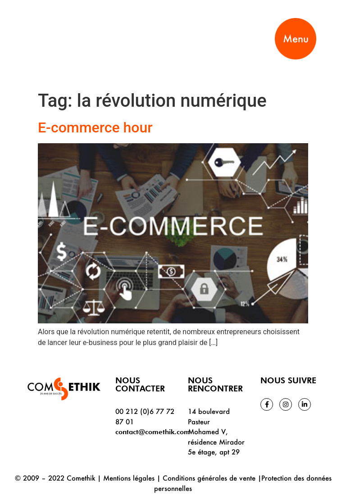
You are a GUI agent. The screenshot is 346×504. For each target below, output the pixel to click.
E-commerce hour (95, 127)
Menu (296, 38)
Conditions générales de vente (209, 477)
